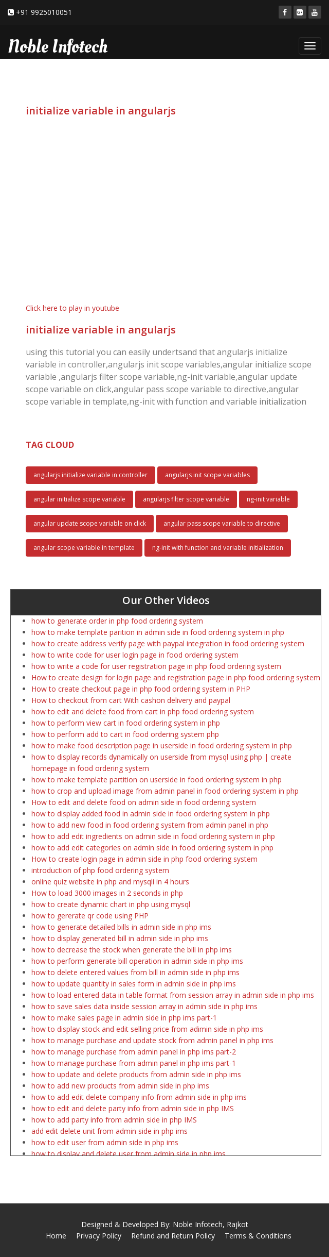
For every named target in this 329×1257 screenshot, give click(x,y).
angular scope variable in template (84, 547)
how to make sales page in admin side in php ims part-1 (124, 1018)
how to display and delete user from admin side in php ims (128, 1154)
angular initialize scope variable (79, 499)
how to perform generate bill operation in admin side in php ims (137, 961)
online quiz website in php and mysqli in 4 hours (110, 881)
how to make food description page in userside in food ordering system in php (161, 745)
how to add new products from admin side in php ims (120, 1086)
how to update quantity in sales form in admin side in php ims (133, 983)
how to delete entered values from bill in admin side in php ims (135, 972)
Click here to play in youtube (72, 308)
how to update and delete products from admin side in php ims (136, 1074)
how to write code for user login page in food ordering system (135, 655)
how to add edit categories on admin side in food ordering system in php (152, 847)
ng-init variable (268, 499)
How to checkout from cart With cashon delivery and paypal (130, 700)
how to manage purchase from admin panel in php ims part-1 (133, 1063)
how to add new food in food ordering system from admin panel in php (149, 825)
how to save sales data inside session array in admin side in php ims (144, 1006)
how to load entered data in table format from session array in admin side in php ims (172, 995)
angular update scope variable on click (89, 523)
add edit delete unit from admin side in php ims (109, 1131)
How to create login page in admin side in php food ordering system (144, 859)
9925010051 (51, 12)
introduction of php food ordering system (100, 870)
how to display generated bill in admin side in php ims (119, 938)
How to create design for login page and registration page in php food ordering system (175, 677)
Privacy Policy (98, 1236)
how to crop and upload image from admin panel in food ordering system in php (165, 791)
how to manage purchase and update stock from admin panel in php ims (152, 1040)
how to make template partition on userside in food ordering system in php (156, 779)
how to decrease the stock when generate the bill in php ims (131, 949)
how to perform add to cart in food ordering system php (125, 734)
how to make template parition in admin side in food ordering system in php (157, 632)
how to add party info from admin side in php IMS (114, 1120)
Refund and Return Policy (173, 1236)
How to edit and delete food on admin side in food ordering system (143, 802)
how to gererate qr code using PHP (90, 915)
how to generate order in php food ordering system (117, 621)
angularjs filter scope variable (186, 499)
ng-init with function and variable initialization (217, 547)
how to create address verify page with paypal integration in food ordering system (167, 643)
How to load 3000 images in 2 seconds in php (107, 893)
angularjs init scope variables (207, 475)
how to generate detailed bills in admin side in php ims (121, 927)
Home (56, 1236)
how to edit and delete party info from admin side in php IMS (132, 1108)
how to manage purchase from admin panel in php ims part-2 (133, 1052)
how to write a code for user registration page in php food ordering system (156, 666)
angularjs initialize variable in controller (90, 475)
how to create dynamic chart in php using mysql (110, 904)
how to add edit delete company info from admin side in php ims (139, 1097)
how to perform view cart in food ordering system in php (125, 723)
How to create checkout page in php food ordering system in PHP (140, 689)
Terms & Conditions (258, 1236)
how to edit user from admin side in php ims (104, 1142)
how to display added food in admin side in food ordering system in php (150, 813)
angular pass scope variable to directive (221, 523)
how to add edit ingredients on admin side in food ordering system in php (153, 836)
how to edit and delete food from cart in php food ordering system (142, 711)
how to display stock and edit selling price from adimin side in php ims (147, 1029)
